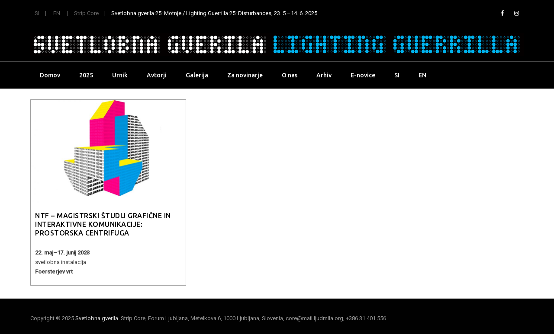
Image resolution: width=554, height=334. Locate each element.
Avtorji (157, 75)
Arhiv (324, 75)
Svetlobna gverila (96, 318)
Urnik (120, 75)
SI (37, 13)
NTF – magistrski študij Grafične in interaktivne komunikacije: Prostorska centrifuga (103, 224)
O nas (289, 75)
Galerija (197, 75)
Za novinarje (245, 75)
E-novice (363, 75)
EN (56, 13)
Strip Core (86, 13)
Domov (50, 75)
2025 (86, 75)
